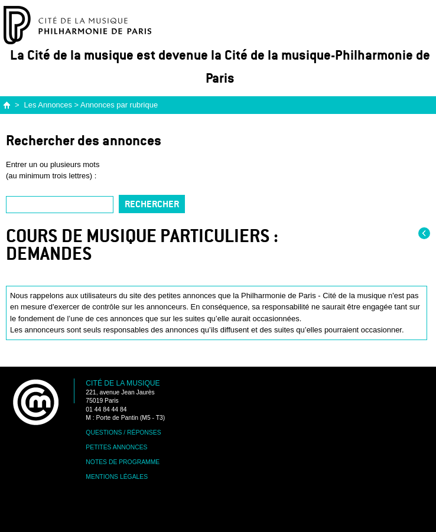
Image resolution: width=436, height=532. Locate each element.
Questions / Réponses (123, 432)
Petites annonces (116, 447)
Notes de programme (123, 462)
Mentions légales (117, 477)
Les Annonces (48, 104)
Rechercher (152, 204)
